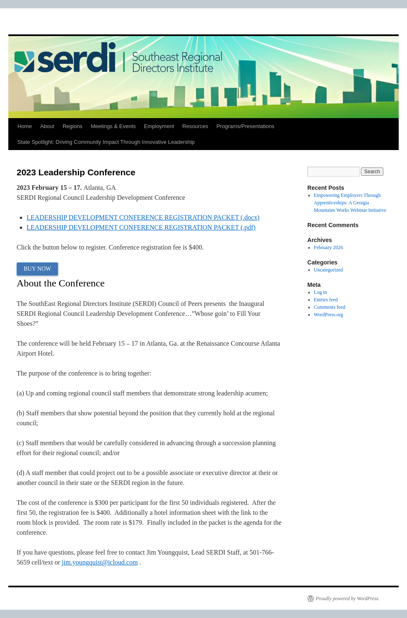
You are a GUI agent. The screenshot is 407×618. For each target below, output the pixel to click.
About (47, 126)
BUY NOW (37, 269)
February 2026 (328, 247)
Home (24, 126)
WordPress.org (328, 314)
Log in (320, 292)
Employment (159, 126)
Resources (195, 126)
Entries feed (326, 300)
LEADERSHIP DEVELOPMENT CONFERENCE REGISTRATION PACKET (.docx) (143, 217)
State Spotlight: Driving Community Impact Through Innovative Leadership (106, 142)
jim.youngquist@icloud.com (100, 562)
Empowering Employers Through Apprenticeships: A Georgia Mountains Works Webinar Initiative (350, 202)
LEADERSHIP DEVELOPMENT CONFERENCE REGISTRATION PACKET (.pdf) (141, 227)
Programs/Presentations (245, 126)
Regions (73, 126)
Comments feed (330, 307)
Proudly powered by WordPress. (348, 598)
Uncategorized (328, 270)
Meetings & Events (113, 126)
